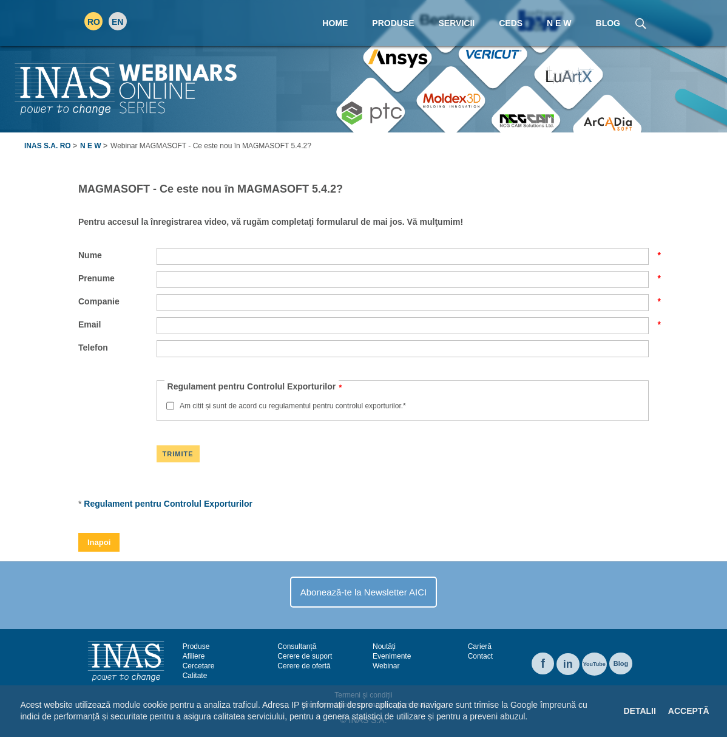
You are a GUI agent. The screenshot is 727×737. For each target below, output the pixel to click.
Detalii (639, 711)
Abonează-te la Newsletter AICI (363, 592)
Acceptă (688, 711)
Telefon (93, 347)
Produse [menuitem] (393, 23)
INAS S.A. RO (47, 146)
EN (117, 22)
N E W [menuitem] (559, 23)
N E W (90, 146)
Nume (117, 255)
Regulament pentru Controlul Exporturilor (168, 504)
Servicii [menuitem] (457, 23)
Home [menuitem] (335, 23)
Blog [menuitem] (608, 23)
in (568, 664)
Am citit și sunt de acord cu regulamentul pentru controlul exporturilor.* (293, 406)
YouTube (594, 664)
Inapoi (98, 542)
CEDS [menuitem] (510, 23)
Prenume (117, 278)
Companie (117, 301)
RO (93, 22)
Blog (621, 663)
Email (117, 324)
